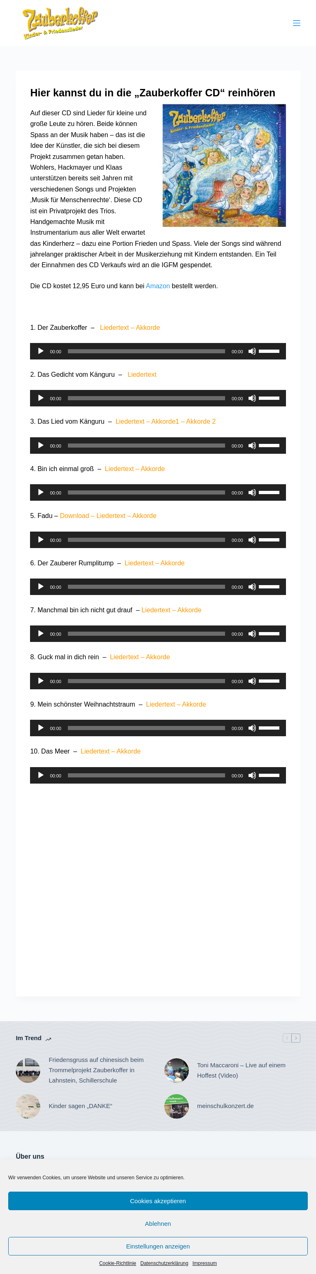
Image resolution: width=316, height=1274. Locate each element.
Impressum (205, 1263)
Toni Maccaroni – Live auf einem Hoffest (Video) (241, 1070)
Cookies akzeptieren (158, 1200)
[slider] (146, 351)
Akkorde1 (165, 421)
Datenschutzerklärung (164, 1263)
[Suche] (238, 23)
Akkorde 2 (201, 421)
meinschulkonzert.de (225, 1105)
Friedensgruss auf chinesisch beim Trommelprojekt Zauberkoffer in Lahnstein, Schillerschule (96, 1070)
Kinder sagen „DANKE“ (80, 1105)
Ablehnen (158, 1223)
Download (74, 515)
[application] (158, 351)
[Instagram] (283, 23)
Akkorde (148, 327)
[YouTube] (262, 23)
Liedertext (114, 327)
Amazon (158, 285)
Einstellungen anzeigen (158, 1246)
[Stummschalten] (252, 351)
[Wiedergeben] (41, 351)
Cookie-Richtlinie (117, 1263)
